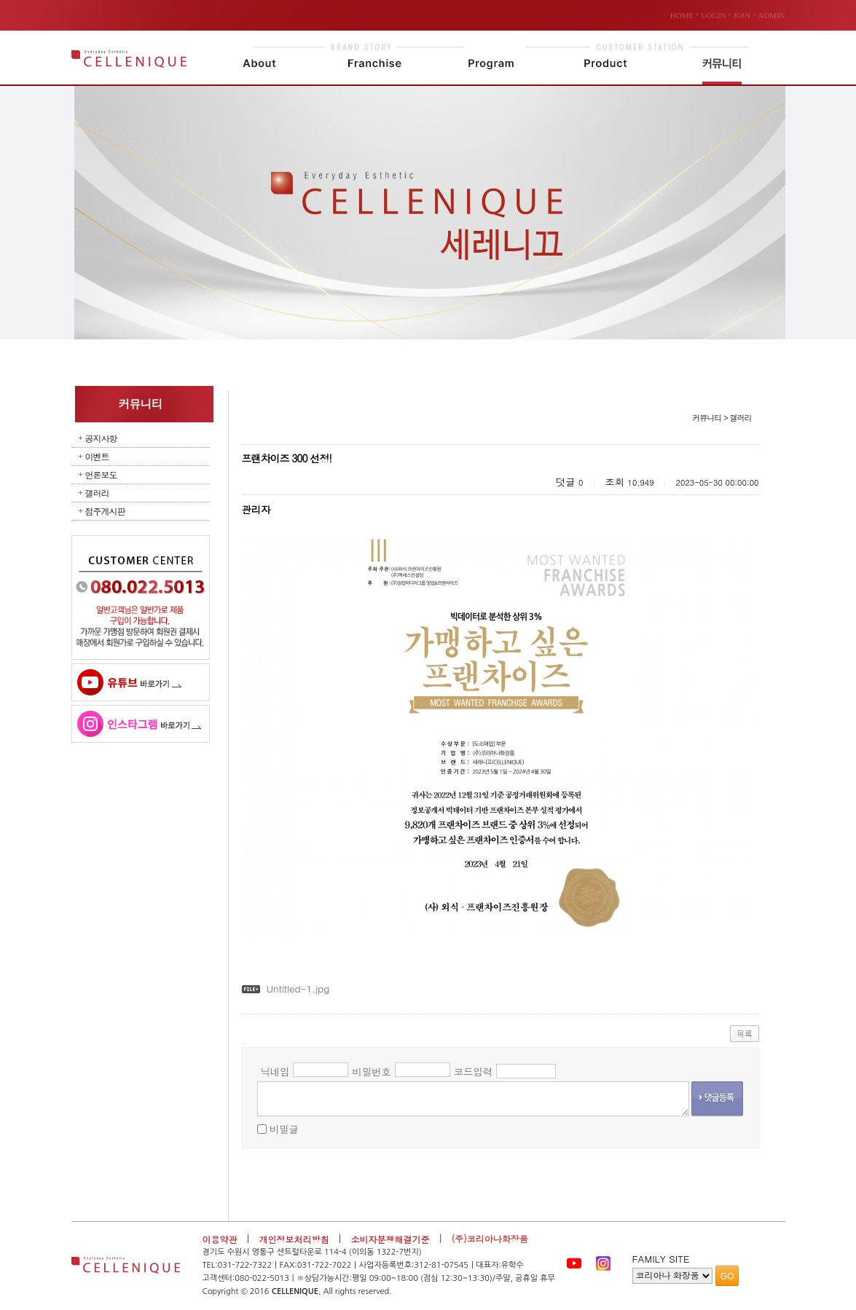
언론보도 (101, 474)
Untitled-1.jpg (297, 988)
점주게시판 (105, 511)
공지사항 (101, 438)
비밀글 (284, 1129)
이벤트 (97, 456)
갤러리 (97, 492)
